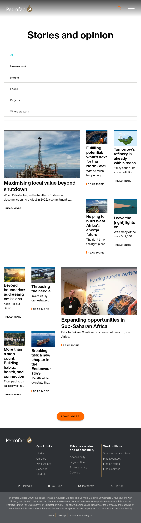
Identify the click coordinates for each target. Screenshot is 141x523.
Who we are (43, 464)
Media (40, 453)
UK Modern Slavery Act (81, 515)
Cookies (75, 472)
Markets (41, 474)
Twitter (118, 486)
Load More (70, 416)
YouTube (57, 486)
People (14, 89)
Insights (14, 78)
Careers (41, 459)
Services (41, 469)
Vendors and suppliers (116, 453)
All (11, 55)
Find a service (112, 469)
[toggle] (131, 8)
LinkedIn (27, 486)
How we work (18, 66)
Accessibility (78, 457)
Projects (15, 100)
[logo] (19, 8)
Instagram (88, 486)
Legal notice (77, 462)
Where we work (19, 111)
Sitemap (61, 515)
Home (51, 515)
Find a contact (112, 459)
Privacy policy (78, 467)
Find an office (111, 464)
